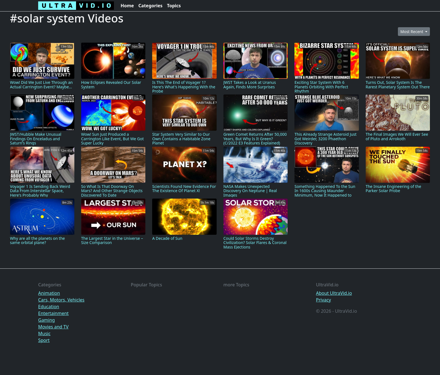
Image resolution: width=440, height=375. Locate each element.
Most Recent (412, 31)
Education (48, 306)
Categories (150, 6)
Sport (44, 340)
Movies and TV (53, 327)
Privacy (323, 300)
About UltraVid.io (334, 293)
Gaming (46, 320)
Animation (49, 293)
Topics (174, 6)
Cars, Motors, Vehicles (61, 300)
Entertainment (53, 313)
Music (44, 333)
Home (127, 6)
